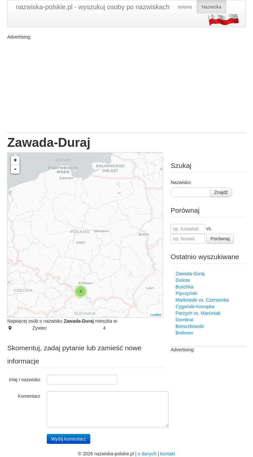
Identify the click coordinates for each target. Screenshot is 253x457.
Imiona (185, 7)
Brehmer (184, 333)
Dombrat (184, 319)
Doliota (183, 280)
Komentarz (29, 396)
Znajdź (221, 192)
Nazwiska (211, 7)
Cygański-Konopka (195, 306)
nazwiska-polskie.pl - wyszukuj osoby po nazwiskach (93, 7)
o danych (147, 453)
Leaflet (155, 315)
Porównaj (220, 238)
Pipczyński (186, 293)
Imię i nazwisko (24, 379)
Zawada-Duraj (190, 273)
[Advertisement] (126, 86)
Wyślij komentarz (68, 439)
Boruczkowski (190, 326)
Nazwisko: (181, 182)
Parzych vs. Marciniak (198, 313)
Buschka (184, 286)
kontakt (167, 453)
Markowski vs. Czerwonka (202, 300)
